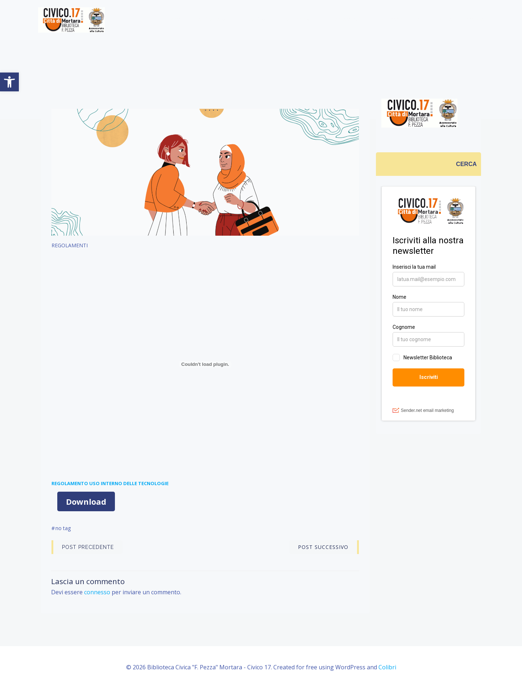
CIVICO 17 (297, 20)
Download (86, 502)
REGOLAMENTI (344, 20)
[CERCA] (466, 164)
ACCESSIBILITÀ (435, 20)
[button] (9, 82)
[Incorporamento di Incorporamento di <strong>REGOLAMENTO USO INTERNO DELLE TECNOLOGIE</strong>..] (205, 365)
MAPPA (475, 20)
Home (176, 20)
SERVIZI (254, 20)
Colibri (387, 668)
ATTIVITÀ (212, 20)
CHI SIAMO (389, 20)
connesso (97, 593)
